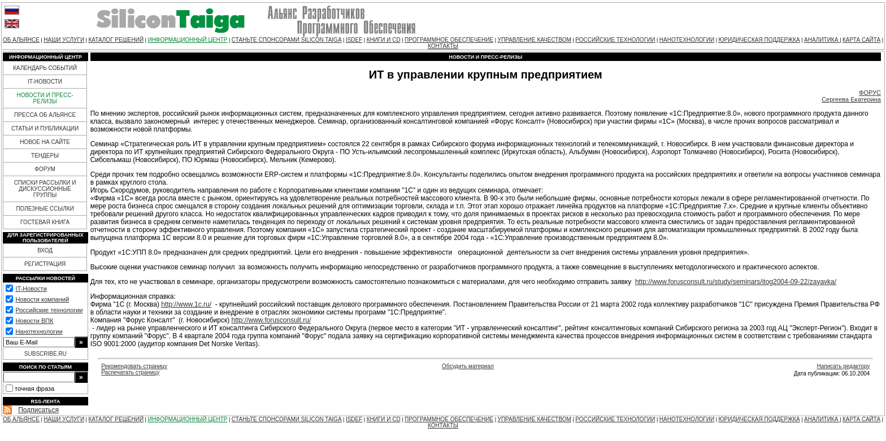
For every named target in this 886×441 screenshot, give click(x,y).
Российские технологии (48, 310)
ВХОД (45, 250)
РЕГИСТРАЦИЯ (45, 264)
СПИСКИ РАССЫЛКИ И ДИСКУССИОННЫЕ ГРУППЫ (45, 189)
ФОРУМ (44, 169)
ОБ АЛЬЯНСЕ (21, 40)
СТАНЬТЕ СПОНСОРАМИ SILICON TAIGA (287, 40)
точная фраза (34, 388)
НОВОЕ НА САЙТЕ (45, 142)
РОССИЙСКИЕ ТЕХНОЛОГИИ (615, 40)
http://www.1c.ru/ (186, 304)
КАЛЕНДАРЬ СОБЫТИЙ (45, 68)
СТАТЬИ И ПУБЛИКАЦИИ (45, 128)
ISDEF (354, 40)
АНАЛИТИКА (822, 40)
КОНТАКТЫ (443, 46)
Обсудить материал (468, 366)
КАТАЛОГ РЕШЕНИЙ (116, 40)
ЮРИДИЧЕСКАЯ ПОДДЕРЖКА (759, 40)
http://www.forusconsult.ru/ (271, 320)
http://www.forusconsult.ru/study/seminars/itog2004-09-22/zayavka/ (735, 282)
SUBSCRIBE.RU (45, 354)
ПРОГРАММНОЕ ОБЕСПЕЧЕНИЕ (449, 40)
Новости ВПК (34, 320)
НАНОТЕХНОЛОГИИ (686, 40)
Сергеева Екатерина (851, 99)
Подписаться (38, 410)
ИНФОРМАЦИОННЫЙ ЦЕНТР (187, 40)
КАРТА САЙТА (861, 40)
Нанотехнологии (38, 331)
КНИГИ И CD (384, 40)
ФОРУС (870, 92)
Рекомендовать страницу (134, 366)
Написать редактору (843, 366)
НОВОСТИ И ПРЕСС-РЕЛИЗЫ (44, 98)
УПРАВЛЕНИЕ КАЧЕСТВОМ (534, 40)
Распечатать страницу (130, 372)
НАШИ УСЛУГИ (64, 40)
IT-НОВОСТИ (45, 81)
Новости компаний (42, 299)
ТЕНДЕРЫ (45, 155)
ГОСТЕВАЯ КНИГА (45, 222)
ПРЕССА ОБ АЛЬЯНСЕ (45, 115)
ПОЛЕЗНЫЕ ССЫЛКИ (44, 209)
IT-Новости (30, 288)
